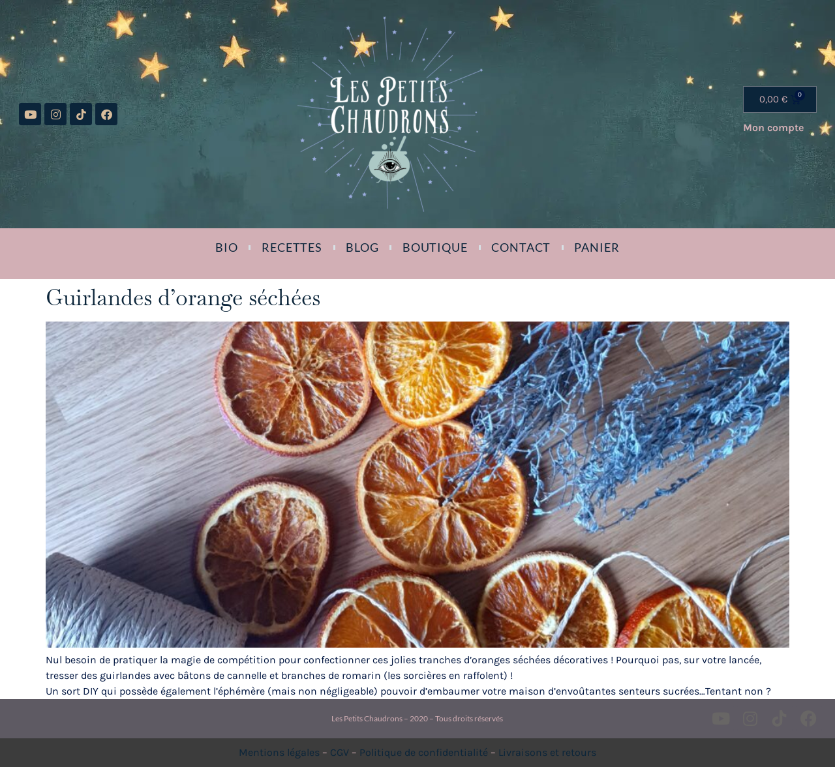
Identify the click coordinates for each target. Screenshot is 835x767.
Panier (596, 247)
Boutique (435, 247)
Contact (521, 247)
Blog (362, 247)
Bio (226, 247)
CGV (339, 752)
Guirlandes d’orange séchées (183, 297)
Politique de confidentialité (423, 752)
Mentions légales (279, 752)
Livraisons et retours (547, 752)
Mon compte (773, 127)
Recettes (292, 247)
